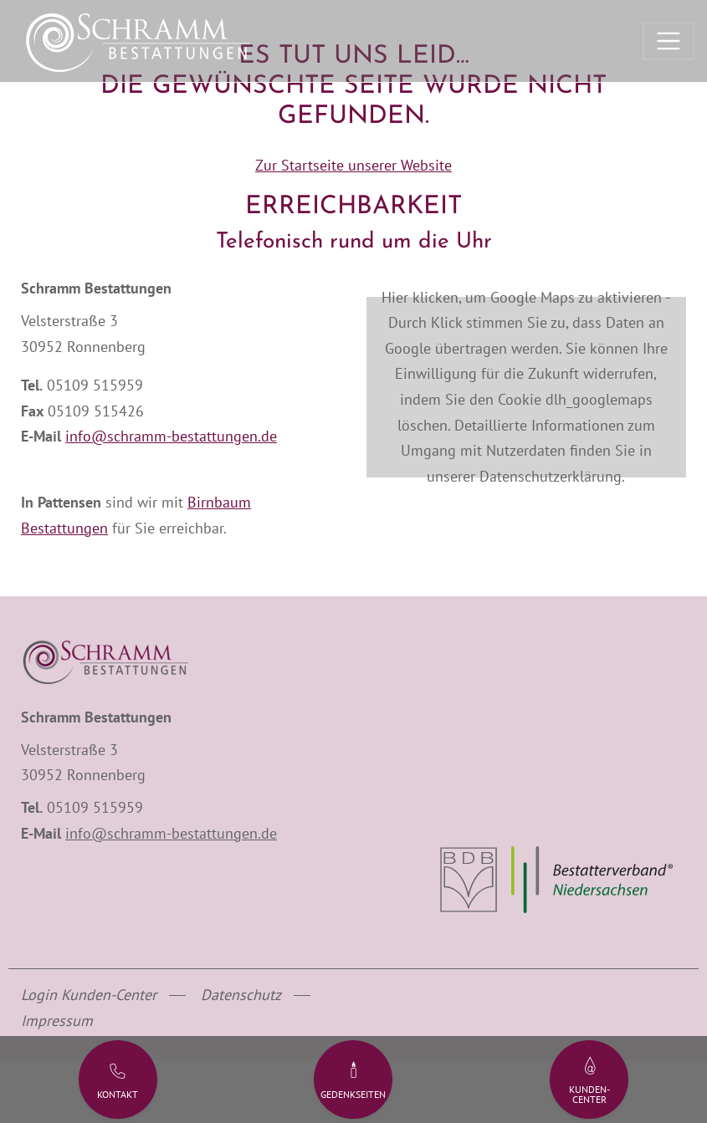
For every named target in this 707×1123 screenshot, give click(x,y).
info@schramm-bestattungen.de (171, 436)
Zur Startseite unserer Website (353, 165)
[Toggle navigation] (668, 41)
